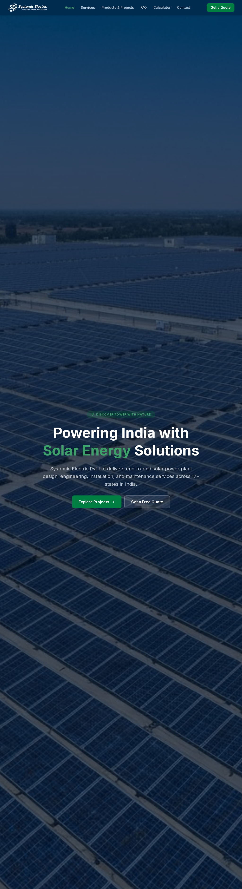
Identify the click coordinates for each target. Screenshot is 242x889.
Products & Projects (118, 7)
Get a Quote (221, 7)
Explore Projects (97, 501)
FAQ (144, 7)
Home (69, 7)
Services (88, 7)
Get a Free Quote (147, 501)
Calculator (161, 7)
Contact (183, 7)
